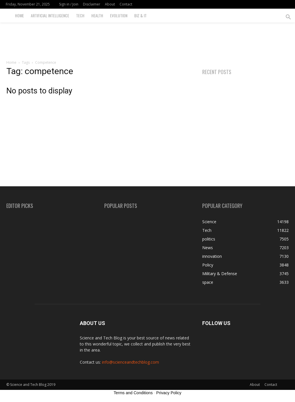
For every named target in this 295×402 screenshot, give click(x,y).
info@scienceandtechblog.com (130, 362)
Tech (80, 15)
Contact (126, 4)
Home (19, 15)
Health (97, 15)
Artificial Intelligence (50, 15)
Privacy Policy (168, 392)
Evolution (118, 15)
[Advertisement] (147, 38)
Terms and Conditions (133, 392)
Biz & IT (140, 15)
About (110, 4)
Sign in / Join (68, 4)
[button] (288, 17)
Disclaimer (91, 4)
